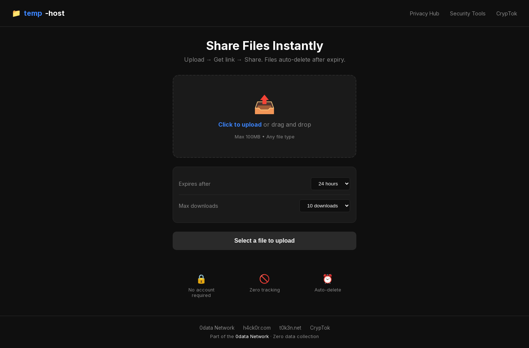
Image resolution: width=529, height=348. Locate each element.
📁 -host (38, 13)
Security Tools (468, 13)
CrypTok (506, 13)
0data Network (216, 328)
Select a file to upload (264, 241)
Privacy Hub (424, 13)
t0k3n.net (290, 328)
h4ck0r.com (257, 328)
